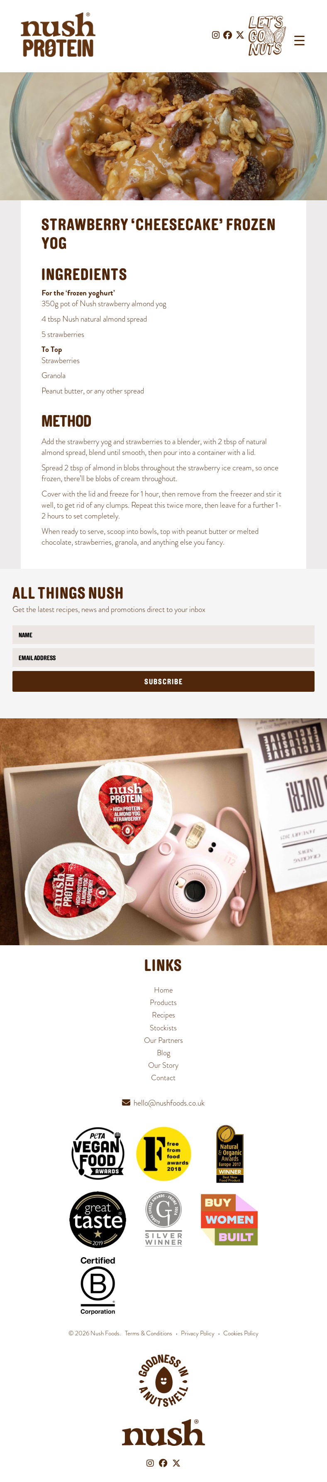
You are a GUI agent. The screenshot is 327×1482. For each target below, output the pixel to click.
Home (163, 990)
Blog (163, 1052)
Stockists (163, 1027)
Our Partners (163, 1040)
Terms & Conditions (148, 1333)
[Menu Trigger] (299, 40)
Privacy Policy (198, 1333)
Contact (163, 1077)
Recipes (163, 1015)
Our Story (163, 1065)
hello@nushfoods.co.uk (169, 1102)
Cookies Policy (241, 1333)
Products (163, 1002)
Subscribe (163, 682)
